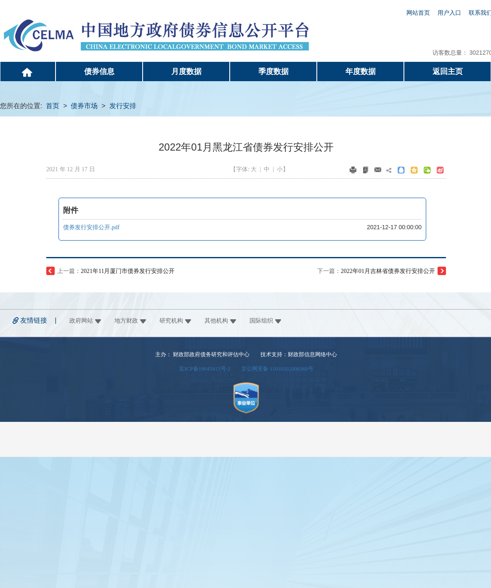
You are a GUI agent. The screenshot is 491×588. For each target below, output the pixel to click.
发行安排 (122, 105)
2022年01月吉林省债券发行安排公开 (388, 271)
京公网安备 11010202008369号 (277, 369)
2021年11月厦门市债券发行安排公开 (128, 271)
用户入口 (449, 13)
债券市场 (84, 105)
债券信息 (99, 71)
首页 (52, 105)
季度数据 (273, 71)
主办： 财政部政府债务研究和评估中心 (202, 354)
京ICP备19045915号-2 (204, 369)
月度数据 (186, 71)
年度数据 (360, 71)
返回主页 (448, 71)
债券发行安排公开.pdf (91, 227)
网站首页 (418, 13)
